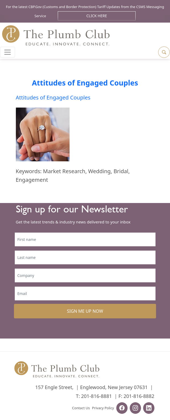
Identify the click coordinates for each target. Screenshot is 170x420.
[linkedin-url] (148, 408)
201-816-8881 (96, 396)
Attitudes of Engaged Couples (85, 83)
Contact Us (81, 407)
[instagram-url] (135, 408)
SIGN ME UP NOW (85, 311)
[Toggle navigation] (7, 52)
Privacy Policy (103, 407)
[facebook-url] (122, 408)
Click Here (96, 15)
